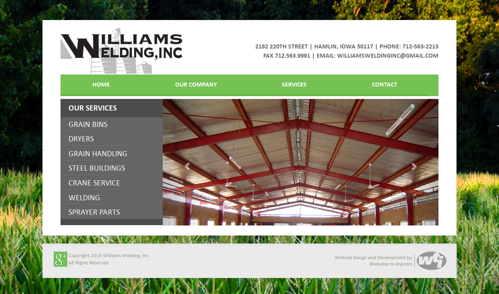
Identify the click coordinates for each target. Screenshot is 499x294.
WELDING (84, 197)
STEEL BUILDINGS (97, 168)
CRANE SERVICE (94, 182)
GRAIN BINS (88, 124)
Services (294, 84)
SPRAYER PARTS (94, 212)
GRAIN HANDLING (98, 153)
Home (101, 84)
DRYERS (81, 138)
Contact (384, 84)
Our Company (196, 84)
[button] (183, 162)
